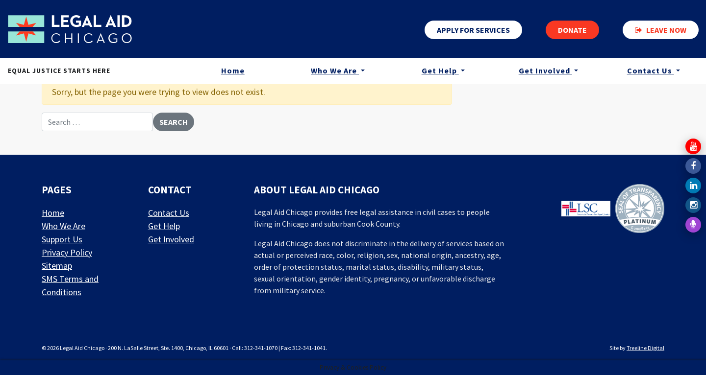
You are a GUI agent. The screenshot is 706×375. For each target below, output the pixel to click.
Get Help (440, 70)
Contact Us (650, 70)
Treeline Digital (645, 348)
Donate (572, 30)
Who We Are (335, 70)
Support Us (62, 239)
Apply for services (473, 30)
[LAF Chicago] (69, 29)
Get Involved (545, 70)
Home (233, 70)
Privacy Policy (67, 252)
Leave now (660, 30)
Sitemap (57, 265)
